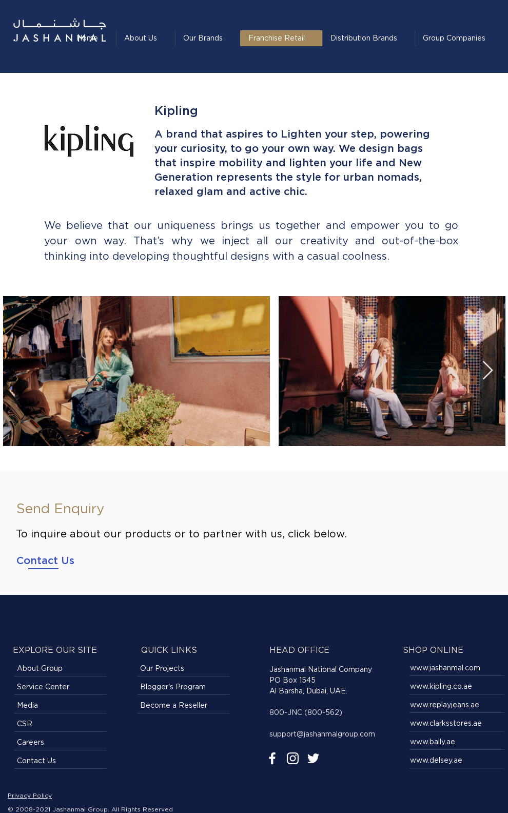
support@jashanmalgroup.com (322, 734)
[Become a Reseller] (183, 706)
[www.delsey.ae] (457, 761)
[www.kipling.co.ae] (457, 687)
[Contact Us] (45, 560)
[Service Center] (60, 687)
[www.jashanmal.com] (457, 668)
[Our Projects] (183, 669)
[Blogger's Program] (183, 687)
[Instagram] (293, 758)
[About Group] (60, 669)
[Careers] (60, 743)
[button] (368, 38)
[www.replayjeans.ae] (457, 705)
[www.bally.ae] (457, 742)
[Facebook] (272, 758)
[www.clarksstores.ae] (457, 724)
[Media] (60, 706)
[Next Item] (488, 371)
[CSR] (60, 724)
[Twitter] (313, 758)
